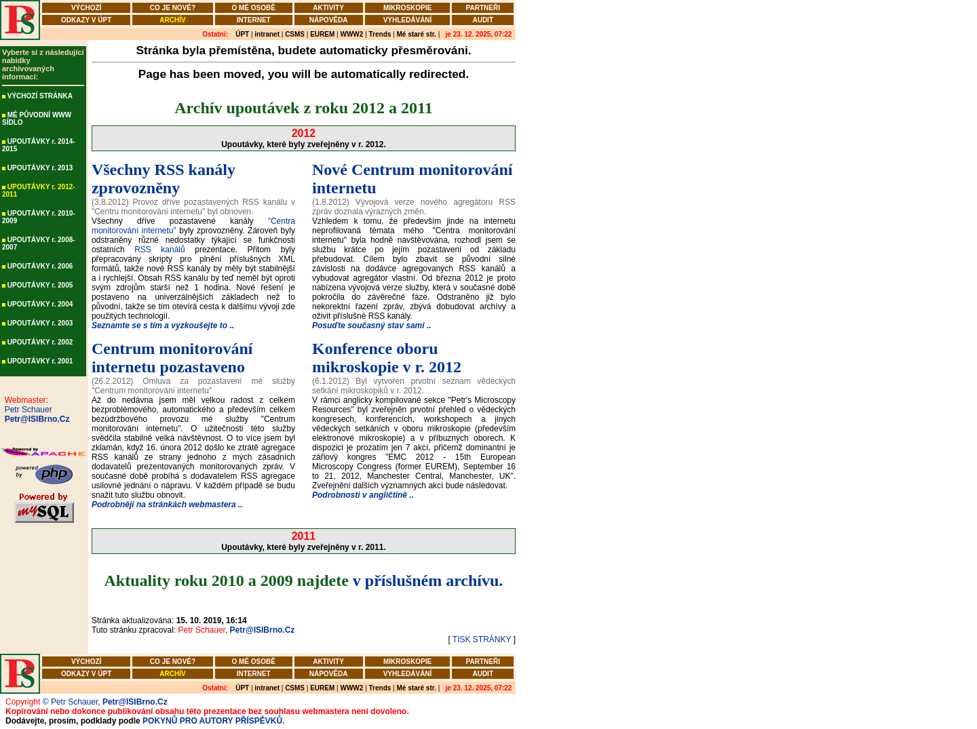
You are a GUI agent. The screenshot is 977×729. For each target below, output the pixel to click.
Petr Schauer (26, 409)
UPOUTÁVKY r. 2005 (40, 285)
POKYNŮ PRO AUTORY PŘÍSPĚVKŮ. (213, 721)
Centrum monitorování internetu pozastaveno (172, 358)
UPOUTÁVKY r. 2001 (40, 361)
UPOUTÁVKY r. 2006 (40, 266)
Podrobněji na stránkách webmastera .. (167, 504)
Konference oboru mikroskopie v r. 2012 (386, 358)
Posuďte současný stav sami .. (372, 325)
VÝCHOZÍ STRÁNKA (40, 96)
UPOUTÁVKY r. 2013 (40, 168)
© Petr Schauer (70, 702)
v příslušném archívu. (428, 580)
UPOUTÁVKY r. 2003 (40, 323)
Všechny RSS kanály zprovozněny (163, 179)
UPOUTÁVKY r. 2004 (40, 304)
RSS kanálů (159, 249)
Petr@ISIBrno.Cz (34, 419)
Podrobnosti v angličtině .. (363, 495)
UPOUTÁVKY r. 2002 (40, 342)
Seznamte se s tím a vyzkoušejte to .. (163, 325)
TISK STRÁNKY (482, 639)
